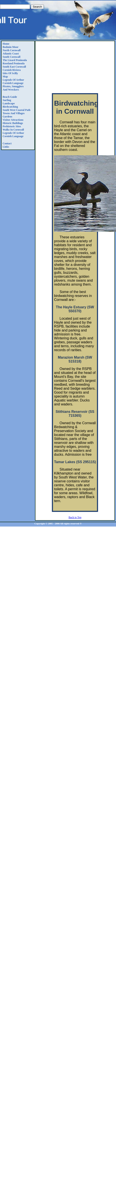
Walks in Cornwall (13, 129)
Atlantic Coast (11, 53)
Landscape (9, 103)
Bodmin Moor (10, 47)
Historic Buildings (13, 123)
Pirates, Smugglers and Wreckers (13, 88)
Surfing (7, 100)
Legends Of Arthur (13, 79)
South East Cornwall (14, 66)
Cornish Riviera (12, 70)
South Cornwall (11, 56)
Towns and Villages (14, 113)
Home (6, 43)
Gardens (7, 116)
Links (6, 146)
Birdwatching (10, 106)
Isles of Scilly (10, 73)
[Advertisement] (75, 68)
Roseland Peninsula (14, 63)
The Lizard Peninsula (15, 60)
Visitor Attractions (13, 119)
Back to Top (75, 517)
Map (5, 76)
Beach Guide (10, 96)
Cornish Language (13, 83)
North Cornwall (12, 50)
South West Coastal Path (16, 110)
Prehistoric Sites (12, 126)
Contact (7, 143)
